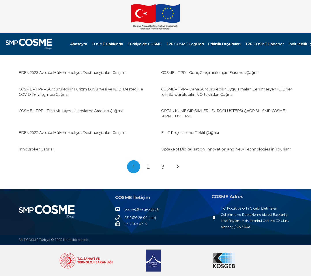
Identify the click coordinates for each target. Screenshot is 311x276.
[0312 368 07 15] (119, 224)
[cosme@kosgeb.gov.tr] (119, 209)
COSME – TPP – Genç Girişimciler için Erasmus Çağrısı (210, 72)
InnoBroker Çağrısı (36, 149)
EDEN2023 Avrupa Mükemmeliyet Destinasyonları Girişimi (73, 72)
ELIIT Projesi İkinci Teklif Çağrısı (190, 132)
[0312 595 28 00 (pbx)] (119, 218)
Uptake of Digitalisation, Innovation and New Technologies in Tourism (226, 149)
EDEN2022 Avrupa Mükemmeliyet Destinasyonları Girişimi (73, 132)
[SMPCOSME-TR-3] (29, 44)
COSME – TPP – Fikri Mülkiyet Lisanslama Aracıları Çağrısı (71, 111)
